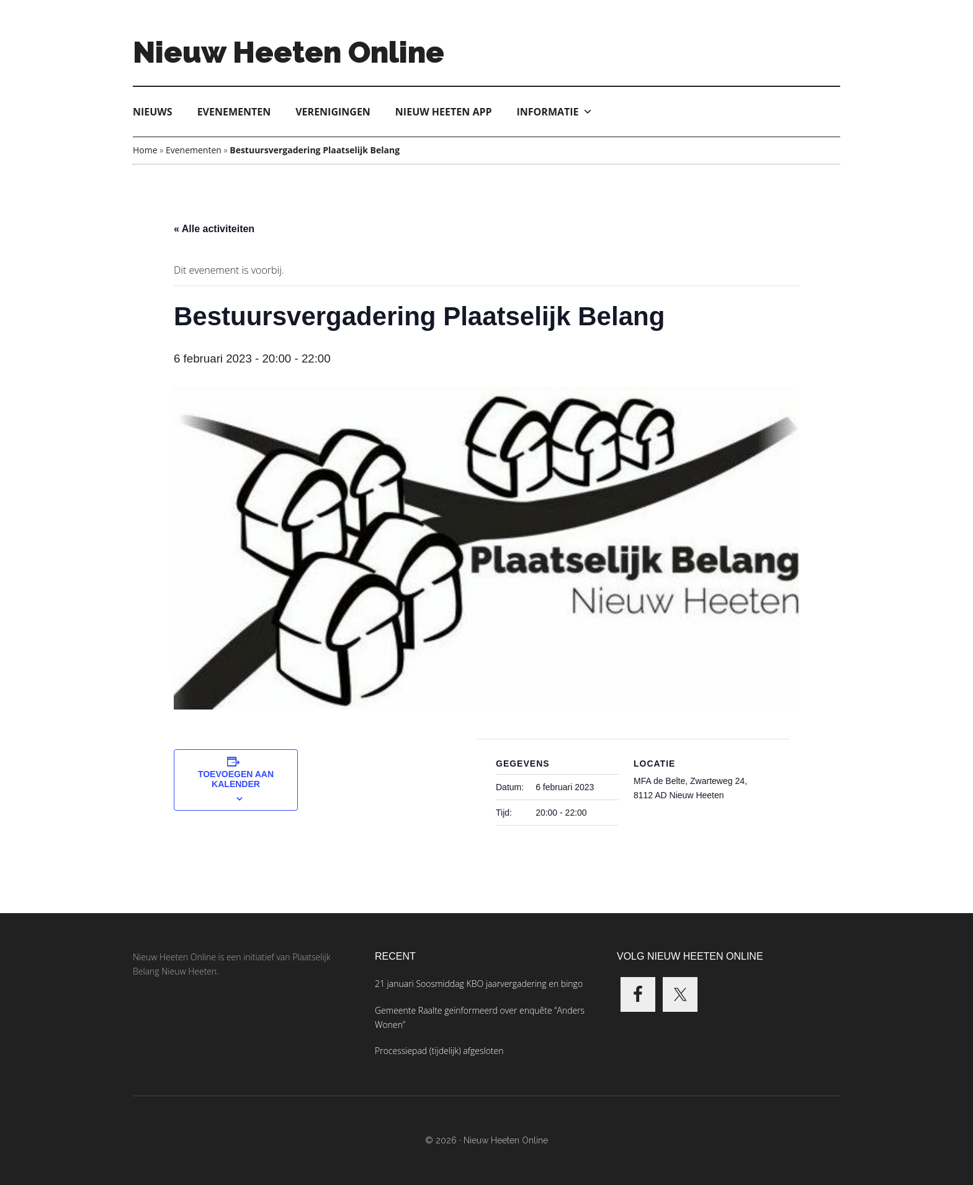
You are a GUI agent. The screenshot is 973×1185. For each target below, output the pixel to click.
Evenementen (234, 112)
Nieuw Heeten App (443, 112)
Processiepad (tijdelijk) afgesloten (439, 1051)
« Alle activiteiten (214, 228)
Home (145, 150)
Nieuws (153, 112)
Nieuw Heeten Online (288, 52)
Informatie (555, 112)
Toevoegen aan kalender (236, 779)
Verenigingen (332, 112)
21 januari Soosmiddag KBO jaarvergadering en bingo (479, 983)
